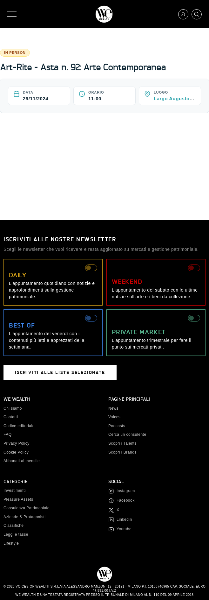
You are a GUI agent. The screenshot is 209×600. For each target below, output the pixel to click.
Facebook (126, 500)
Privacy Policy (16, 443)
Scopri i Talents (122, 443)
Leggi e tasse (15, 534)
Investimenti (14, 490)
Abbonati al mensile (21, 461)
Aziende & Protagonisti (24, 517)
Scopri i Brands (122, 452)
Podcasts (116, 426)
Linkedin (124, 519)
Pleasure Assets (18, 499)
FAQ (7, 434)
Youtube (124, 529)
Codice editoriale (19, 426)
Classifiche (13, 525)
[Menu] (12, 14)
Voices (114, 417)
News (113, 408)
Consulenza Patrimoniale (26, 508)
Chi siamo (12, 408)
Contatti (10, 417)
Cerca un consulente (127, 434)
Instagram (126, 491)
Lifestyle (11, 543)
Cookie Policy (16, 452)
